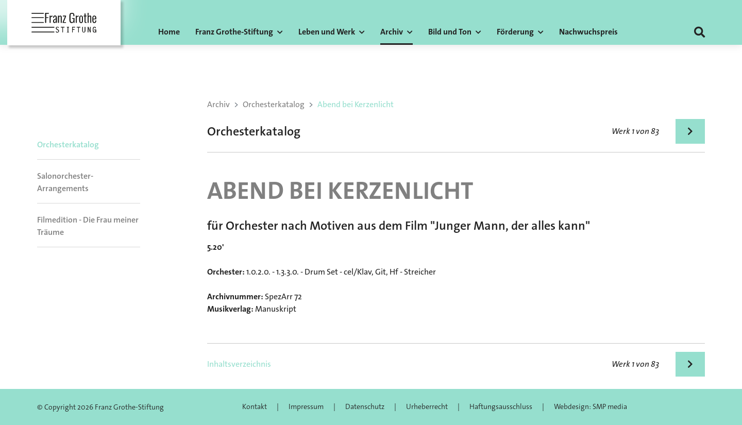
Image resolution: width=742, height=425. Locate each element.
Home (169, 31)
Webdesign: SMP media (590, 406)
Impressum (306, 406)
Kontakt (254, 406)
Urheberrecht (427, 406)
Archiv (218, 104)
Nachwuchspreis (588, 31)
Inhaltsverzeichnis (239, 364)
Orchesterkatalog (68, 144)
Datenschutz (364, 406)
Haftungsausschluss (500, 406)
